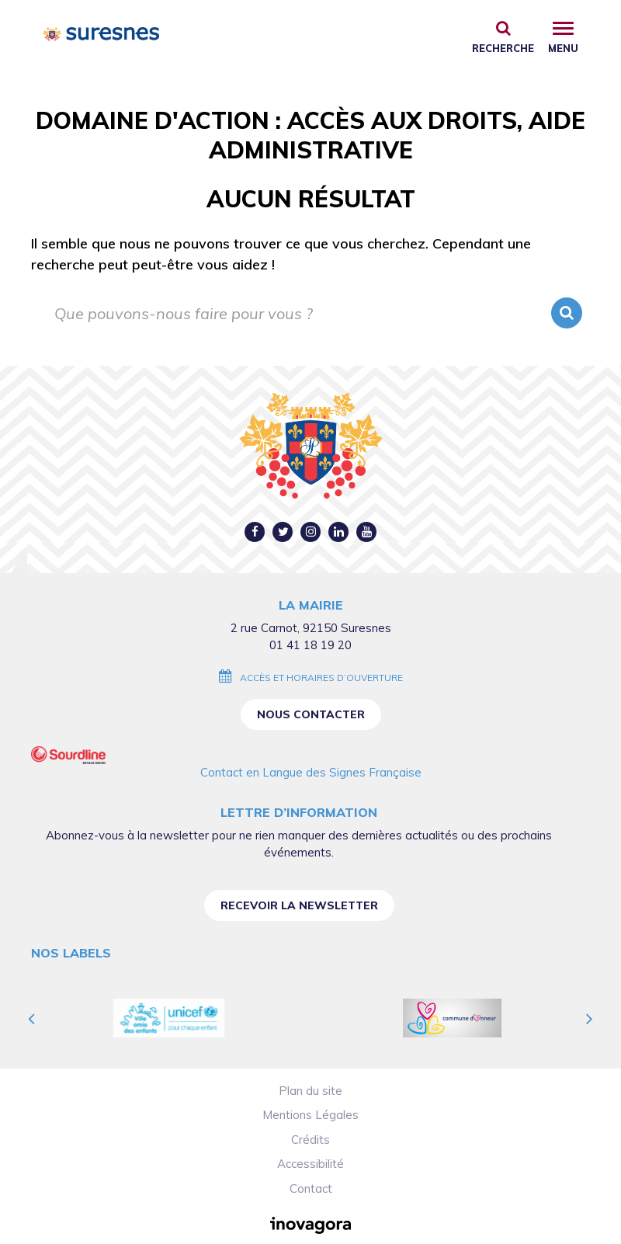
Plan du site (310, 1090)
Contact (311, 1188)
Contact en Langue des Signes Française (311, 772)
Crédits (310, 1139)
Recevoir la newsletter (299, 905)
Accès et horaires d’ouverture (321, 677)
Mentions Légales (310, 1114)
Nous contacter (311, 714)
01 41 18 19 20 (310, 645)
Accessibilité (310, 1163)
